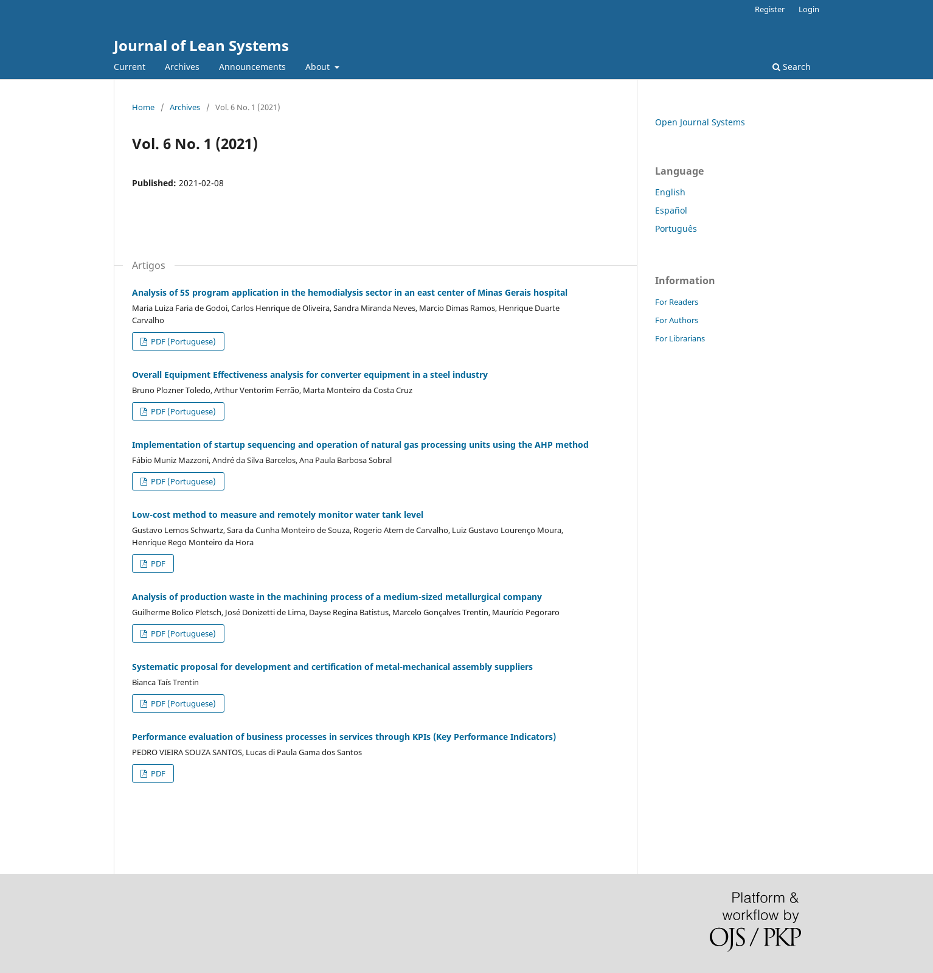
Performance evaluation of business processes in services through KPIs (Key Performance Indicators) (344, 736)
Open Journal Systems (700, 122)
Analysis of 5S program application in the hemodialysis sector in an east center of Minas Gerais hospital (349, 292)
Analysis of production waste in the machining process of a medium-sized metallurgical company (337, 596)
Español (671, 210)
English (670, 192)
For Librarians (680, 338)
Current (129, 66)
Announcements (252, 66)
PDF (157, 563)
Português (676, 228)
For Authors (676, 320)
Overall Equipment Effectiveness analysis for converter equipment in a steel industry (310, 374)
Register (770, 9)
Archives (182, 66)
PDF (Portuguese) (182, 341)
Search (791, 66)
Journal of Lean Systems (201, 45)
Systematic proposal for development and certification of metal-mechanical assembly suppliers (332, 666)
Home (143, 107)
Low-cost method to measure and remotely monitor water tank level (277, 514)
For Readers (676, 301)
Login (809, 9)
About (318, 66)
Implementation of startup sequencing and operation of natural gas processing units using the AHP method (360, 444)
